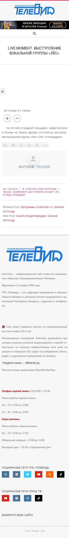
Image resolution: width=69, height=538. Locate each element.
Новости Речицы (46, 188)
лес (57, 191)
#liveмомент (20, 191)
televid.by (7, 274)
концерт (49, 191)
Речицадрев (18, 194)
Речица (7, 194)
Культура (31, 188)
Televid (43, 166)
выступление (36, 191)
